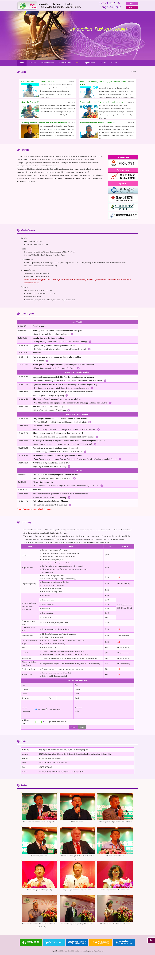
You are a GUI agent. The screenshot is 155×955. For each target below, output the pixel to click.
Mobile (77, 694)
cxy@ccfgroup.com (68, 300)
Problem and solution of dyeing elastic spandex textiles (101, 102)
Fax (50, 698)
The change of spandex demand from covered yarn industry (44, 123)
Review (114, 63)
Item (23, 685)
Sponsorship (90, 63)
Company (25, 689)
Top (151, 940)
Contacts (103, 63)
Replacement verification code (57, 722)
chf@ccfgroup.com (53, 300)
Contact (24, 694)
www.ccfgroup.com (85, 530)
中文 (132, 3)
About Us (132, 7)
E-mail (77, 698)
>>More (133, 72)
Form (76, 685)
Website (77, 689)
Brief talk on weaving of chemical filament (37, 81)
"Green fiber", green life (30, 102)
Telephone (25, 698)
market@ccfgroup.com (37, 300)
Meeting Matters (47, 63)
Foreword (32, 63)
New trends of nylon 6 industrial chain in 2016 (98, 123)
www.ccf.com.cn (101, 530)
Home (21, 63)
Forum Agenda (65, 63)
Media (77, 63)
